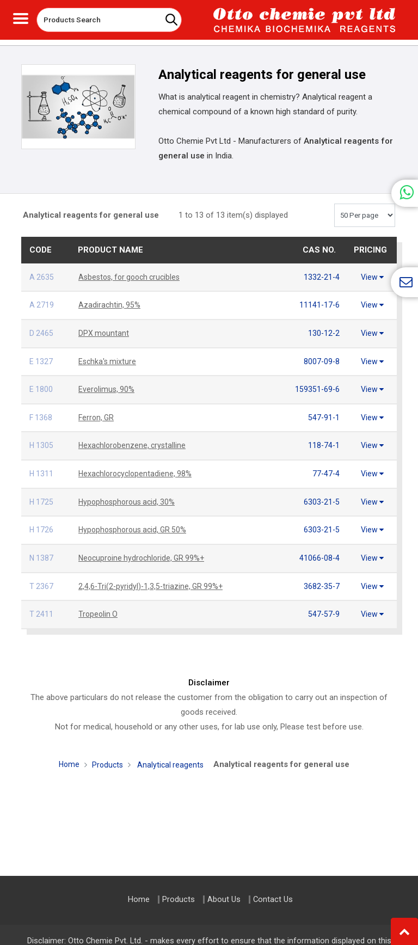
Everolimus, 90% (107, 387)
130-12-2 (323, 332)
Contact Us (273, 899)
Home (67, 757)
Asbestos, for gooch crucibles (132, 277)
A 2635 (41, 277)
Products (107, 758)
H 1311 (41, 470)
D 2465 (41, 332)
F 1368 (41, 415)
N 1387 (41, 552)
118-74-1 (323, 442)
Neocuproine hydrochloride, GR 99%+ (144, 552)
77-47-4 (325, 470)
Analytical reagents (171, 758)
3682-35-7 (321, 580)
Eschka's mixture (108, 360)
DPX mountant (104, 332)
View (372, 277)
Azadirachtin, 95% (110, 304)
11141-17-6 (319, 304)
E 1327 (41, 360)
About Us (224, 899)
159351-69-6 (317, 387)
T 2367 (41, 580)
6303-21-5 (321, 497)
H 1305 (41, 442)
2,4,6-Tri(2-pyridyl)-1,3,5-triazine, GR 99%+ (152, 580)
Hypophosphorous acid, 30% (129, 497)
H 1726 (41, 525)
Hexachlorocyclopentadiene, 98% (137, 470)
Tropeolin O (98, 607)
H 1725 (41, 497)
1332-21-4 (321, 277)
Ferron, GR (97, 415)
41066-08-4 (319, 552)
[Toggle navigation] (20, 17)
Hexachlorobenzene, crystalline (133, 442)
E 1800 (41, 387)
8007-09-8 (321, 360)
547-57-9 (323, 607)
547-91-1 (323, 415)
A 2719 (41, 304)
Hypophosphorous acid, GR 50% (135, 525)
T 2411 (41, 607)
